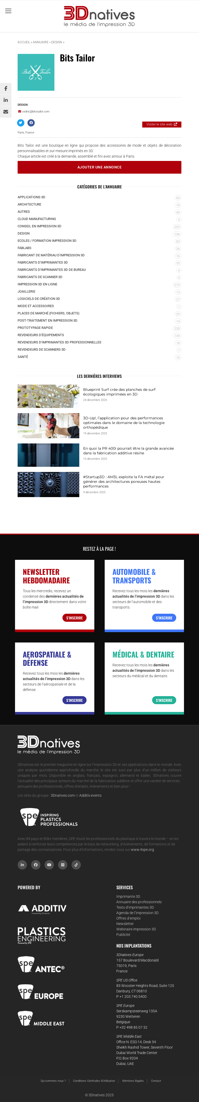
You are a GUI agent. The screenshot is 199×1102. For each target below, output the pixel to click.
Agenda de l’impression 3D (137, 913)
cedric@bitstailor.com (33, 111)
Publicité (123, 935)
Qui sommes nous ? (53, 1081)
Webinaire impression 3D (136, 929)
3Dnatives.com (63, 795)
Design (56, 42)
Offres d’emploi (128, 918)
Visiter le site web (159, 124)
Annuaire (40, 42)
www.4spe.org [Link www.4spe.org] (142, 849)
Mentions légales (133, 1081)
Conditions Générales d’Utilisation (94, 1081)
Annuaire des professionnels (139, 902)
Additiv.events (90, 795)
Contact (156, 1081)
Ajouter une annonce (99, 167)
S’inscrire (74, 617)
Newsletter (125, 924)
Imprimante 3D (128, 896)
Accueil (24, 42)
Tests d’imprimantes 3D (135, 907)
